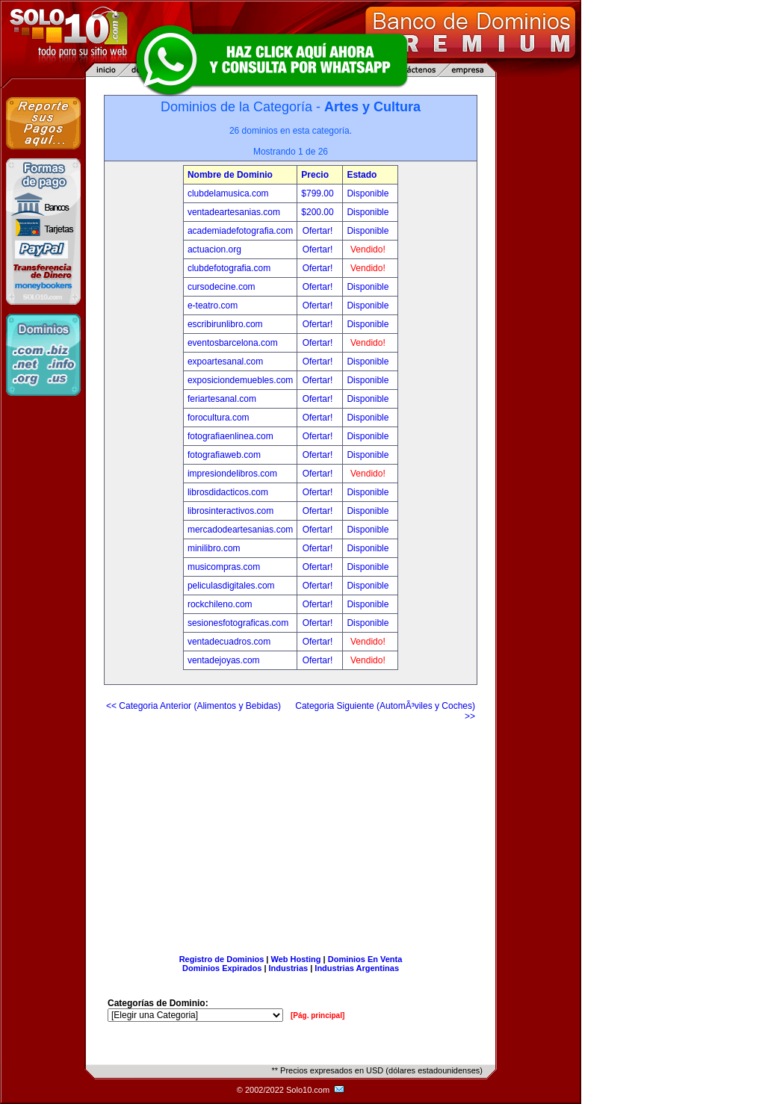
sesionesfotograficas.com (238, 623)
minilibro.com (214, 548)
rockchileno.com (220, 604)
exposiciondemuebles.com (240, 380)
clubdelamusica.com (228, 193)
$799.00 (318, 193)
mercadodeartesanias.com (240, 529)
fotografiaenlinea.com (230, 436)
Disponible (367, 193)
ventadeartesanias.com (234, 212)
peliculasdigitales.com (231, 585)
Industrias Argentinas (357, 968)
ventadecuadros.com (229, 641)
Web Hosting (296, 959)
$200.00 (318, 212)
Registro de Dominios (221, 959)
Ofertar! (319, 231)
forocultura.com (219, 417)
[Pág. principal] (317, 1015)
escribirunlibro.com (225, 324)
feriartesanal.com (222, 399)
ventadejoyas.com (224, 660)
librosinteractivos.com (230, 511)
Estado (362, 175)
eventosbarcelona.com (233, 343)
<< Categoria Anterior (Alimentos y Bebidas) (193, 706)
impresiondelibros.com (232, 473)
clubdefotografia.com (229, 268)
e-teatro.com (213, 305)
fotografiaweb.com (224, 455)
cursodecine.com (221, 287)
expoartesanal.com (225, 361)
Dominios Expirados (221, 968)
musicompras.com (224, 567)
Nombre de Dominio (230, 175)
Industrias (289, 968)
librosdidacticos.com (228, 492)
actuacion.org (214, 249)
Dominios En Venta (365, 959)
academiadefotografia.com (240, 231)
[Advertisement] (290, 832)
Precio (315, 175)
